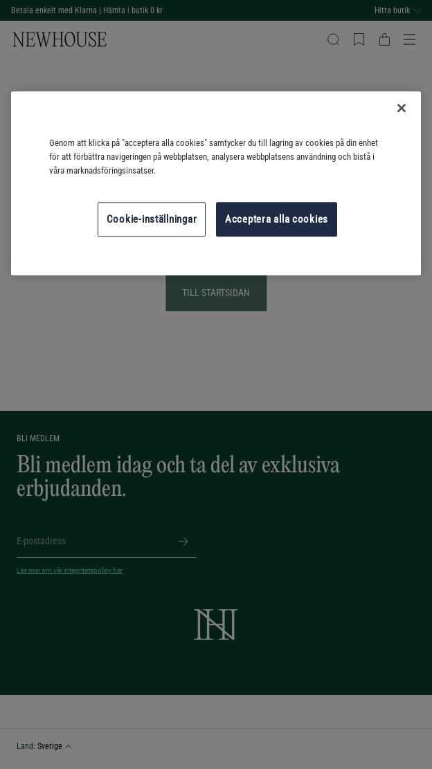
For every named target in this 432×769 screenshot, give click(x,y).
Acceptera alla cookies (276, 219)
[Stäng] (401, 108)
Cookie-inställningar (152, 219)
